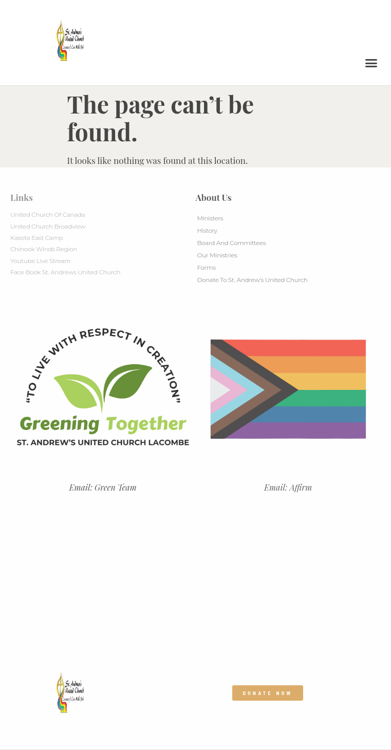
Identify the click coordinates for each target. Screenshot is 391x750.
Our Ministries (217, 255)
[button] (371, 63)
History (207, 230)
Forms (206, 267)
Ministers (210, 218)
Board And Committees (231, 243)
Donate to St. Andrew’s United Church (252, 280)
